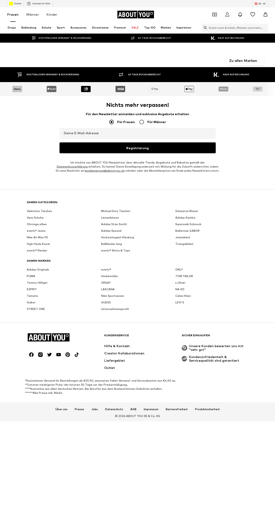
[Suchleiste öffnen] (204, 28)
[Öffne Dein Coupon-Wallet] (214, 14)
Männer (32, 14)
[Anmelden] (227, 14)
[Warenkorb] (265, 14)
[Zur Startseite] (135, 14)
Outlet (15, 3)
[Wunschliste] (252, 14)
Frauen (13, 14)
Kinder (52, 14)
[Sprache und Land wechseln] (260, 3)
